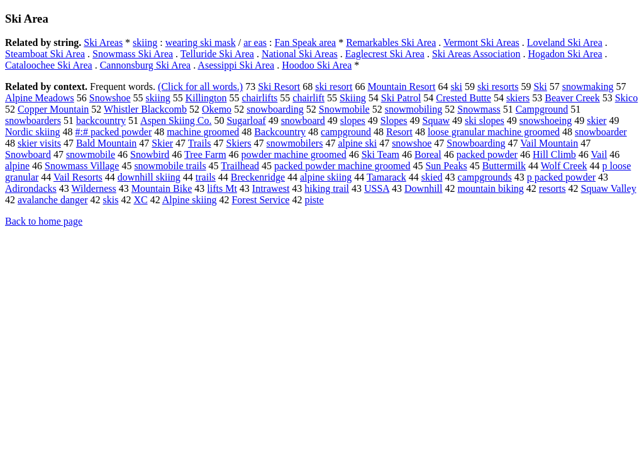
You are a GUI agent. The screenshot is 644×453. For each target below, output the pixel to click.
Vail (599, 154)
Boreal (427, 154)
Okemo (216, 109)
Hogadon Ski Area (565, 53)
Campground (542, 109)
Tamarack (386, 177)
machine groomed (203, 131)
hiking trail (326, 188)
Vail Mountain (549, 143)
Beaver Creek (572, 97)
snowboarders (33, 120)
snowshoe (411, 143)
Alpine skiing (189, 199)
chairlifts (259, 97)
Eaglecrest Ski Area (385, 53)
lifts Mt (222, 188)
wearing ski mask (200, 42)
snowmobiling (414, 109)
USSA (376, 188)
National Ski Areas (300, 53)
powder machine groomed (294, 154)
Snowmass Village (82, 165)
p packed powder (561, 177)
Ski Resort (279, 86)
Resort (399, 131)
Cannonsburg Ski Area (145, 65)
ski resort (333, 86)
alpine (17, 165)
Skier (162, 143)
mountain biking (491, 188)
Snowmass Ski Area (132, 53)
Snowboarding (476, 143)
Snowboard (28, 154)
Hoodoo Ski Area (317, 65)
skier (596, 120)
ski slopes (484, 120)
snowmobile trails (170, 165)
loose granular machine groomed (494, 131)
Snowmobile (344, 109)
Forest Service (260, 199)
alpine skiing (326, 177)
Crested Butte (463, 97)
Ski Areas (103, 42)
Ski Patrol (401, 97)
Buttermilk (504, 165)
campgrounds (485, 177)
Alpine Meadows (39, 97)
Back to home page (43, 221)
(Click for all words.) (200, 86)
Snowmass (478, 109)
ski (456, 86)
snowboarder (601, 131)
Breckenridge (258, 177)
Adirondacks (31, 188)
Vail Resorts (78, 177)
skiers (518, 97)
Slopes (394, 120)
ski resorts (497, 86)
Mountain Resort (401, 86)
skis (110, 199)
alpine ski (357, 143)
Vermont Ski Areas (481, 42)
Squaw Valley (608, 188)
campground (346, 131)
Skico (626, 97)
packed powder (487, 154)
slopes (352, 120)
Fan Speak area (305, 42)
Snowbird (149, 154)
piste (313, 199)
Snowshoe (110, 97)
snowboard (303, 120)
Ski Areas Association (476, 53)
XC (140, 199)
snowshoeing (545, 120)
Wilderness (93, 188)
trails (206, 177)
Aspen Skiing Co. (175, 120)
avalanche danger (52, 199)
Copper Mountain (53, 109)
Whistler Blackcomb (145, 109)
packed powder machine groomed (342, 165)
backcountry (101, 120)
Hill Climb (554, 154)
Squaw (436, 120)
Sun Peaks (446, 165)
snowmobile (90, 154)
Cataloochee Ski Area (48, 65)
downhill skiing (149, 177)
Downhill (423, 188)
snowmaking (588, 86)
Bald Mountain (106, 143)
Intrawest (271, 188)
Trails (199, 143)
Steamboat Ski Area (45, 53)
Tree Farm (205, 154)
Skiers (239, 143)
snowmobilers (295, 143)
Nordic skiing (32, 131)
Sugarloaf (245, 120)
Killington (206, 97)
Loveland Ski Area (564, 42)
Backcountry (280, 131)
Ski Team (380, 154)
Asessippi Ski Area (235, 65)
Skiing (353, 97)
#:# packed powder (113, 131)
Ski (540, 86)
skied (432, 177)
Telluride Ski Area (217, 53)
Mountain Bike (161, 188)
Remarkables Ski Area (391, 42)
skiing (145, 42)
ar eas (255, 42)
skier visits (39, 143)
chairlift (308, 97)
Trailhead (240, 165)
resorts (552, 188)
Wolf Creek (564, 165)
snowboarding (275, 109)
